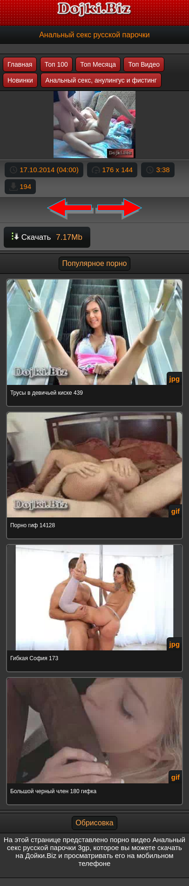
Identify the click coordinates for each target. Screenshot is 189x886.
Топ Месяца (98, 64)
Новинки (20, 80)
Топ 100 (56, 64)
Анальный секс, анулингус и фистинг (101, 80)
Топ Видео (144, 64)
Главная (19, 64)
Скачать (47, 237)
